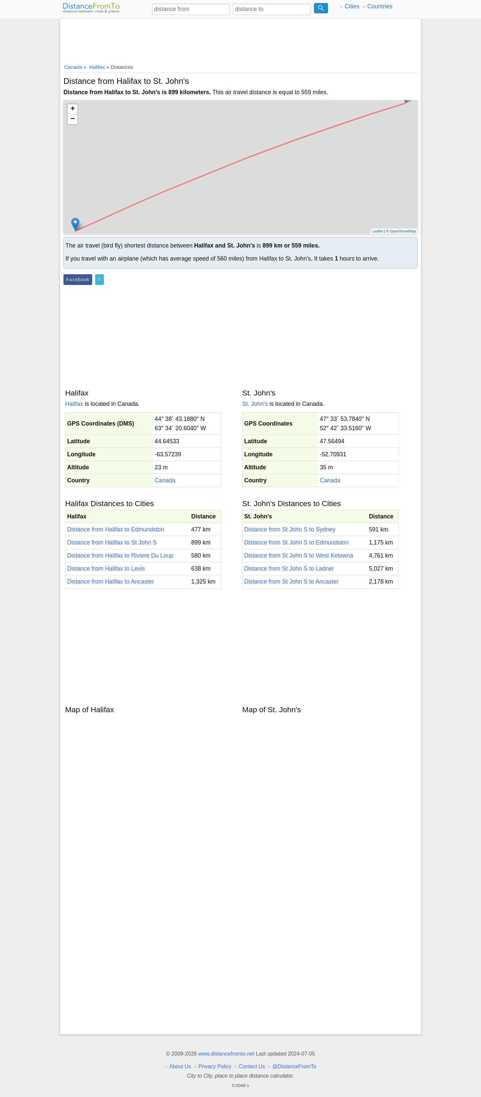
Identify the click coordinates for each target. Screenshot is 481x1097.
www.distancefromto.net (226, 1054)
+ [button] (72, 109)
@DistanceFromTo (294, 1066)
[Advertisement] (240, 39)
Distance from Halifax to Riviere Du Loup (120, 555)
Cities (352, 6)
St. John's (255, 404)
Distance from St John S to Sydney (289, 529)
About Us (180, 1066)
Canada (165, 480)
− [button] (72, 119)
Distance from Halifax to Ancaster (110, 581)
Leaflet (377, 231)
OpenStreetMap (403, 231)
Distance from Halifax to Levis (106, 568)
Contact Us (252, 1066)
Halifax (74, 404)
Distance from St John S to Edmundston (296, 542)
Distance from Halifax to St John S (112, 542)
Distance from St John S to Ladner (289, 568)
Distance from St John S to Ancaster (291, 581)
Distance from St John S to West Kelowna (298, 555)
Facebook (78, 279)
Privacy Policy (214, 1066)
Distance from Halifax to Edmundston (115, 529)
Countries (379, 6)
